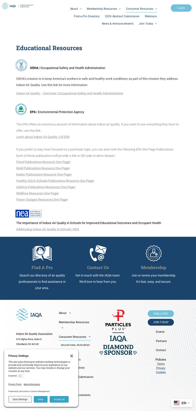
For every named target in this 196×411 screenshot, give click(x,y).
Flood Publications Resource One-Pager (43, 162)
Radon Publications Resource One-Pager (44, 174)
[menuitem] (76, 9)
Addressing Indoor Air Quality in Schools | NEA (47, 229)
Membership (153, 267)
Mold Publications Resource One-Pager (43, 168)
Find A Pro (42, 267)
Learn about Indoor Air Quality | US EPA (43, 137)
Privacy (160, 368)
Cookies (161, 372)
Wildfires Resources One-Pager (37, 193)
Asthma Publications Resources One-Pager (45, 187)
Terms (161, 364)
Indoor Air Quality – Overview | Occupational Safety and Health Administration (69, 93)
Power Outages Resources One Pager (42, 199)
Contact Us (98, 267)
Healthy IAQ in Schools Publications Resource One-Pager (55, 181)
